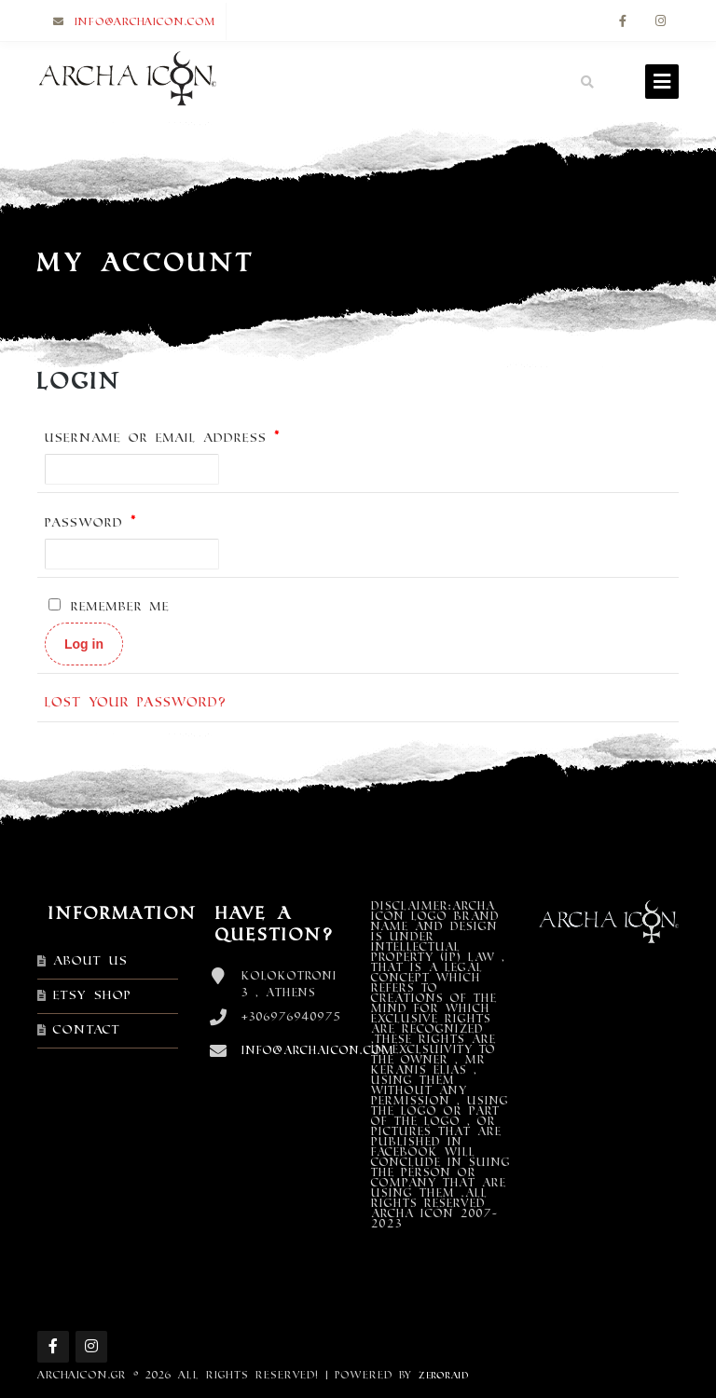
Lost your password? (136, 702)
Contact (86, 1029)
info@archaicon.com (145, 21)
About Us (90, 960)
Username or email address (163, 437)
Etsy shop (92, 995)
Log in (83, 644)
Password (91, 522)
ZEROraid (444, 1375)
